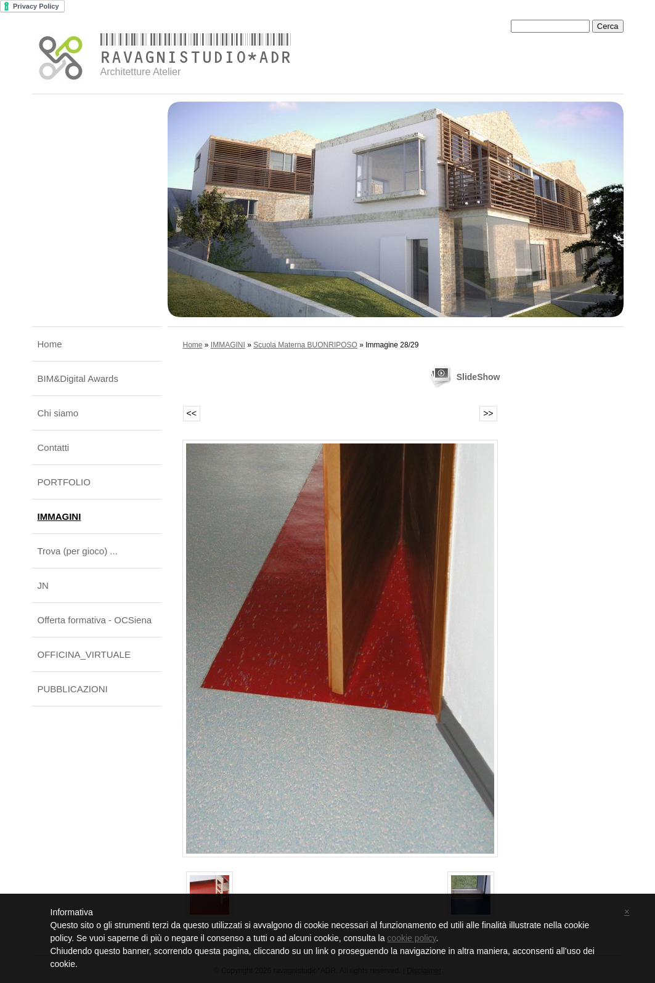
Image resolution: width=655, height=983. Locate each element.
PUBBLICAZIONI (73, 689)
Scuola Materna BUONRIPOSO (305, 345)
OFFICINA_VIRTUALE (84, 654)
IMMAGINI (59, 516)
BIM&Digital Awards (78, 378)
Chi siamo (58, 413)
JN (43, 585)
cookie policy (411, 938)
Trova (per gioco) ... (78, 551)
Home (50, 344)
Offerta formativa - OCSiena (95, 620)
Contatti (54, 447)
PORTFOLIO (64, 482)
